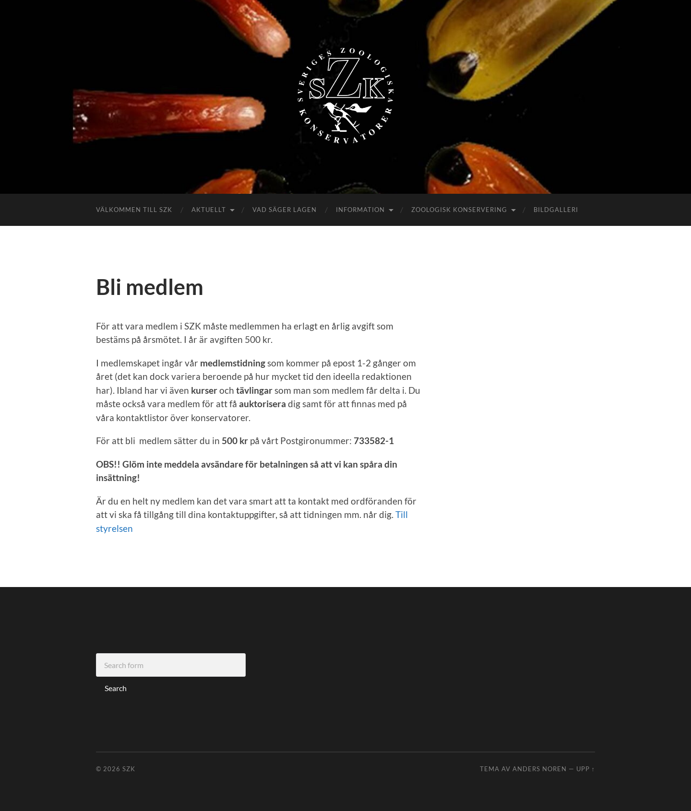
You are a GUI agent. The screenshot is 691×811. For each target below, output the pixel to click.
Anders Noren (539, 769)
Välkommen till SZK (134, 209)
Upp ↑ (585, 769)
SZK (128, 769)
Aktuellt (208, 209)
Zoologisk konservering (459, 209)
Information (360, 209)
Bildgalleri (556, 209)
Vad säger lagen (284, 209)
